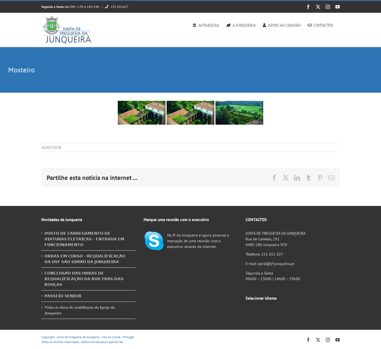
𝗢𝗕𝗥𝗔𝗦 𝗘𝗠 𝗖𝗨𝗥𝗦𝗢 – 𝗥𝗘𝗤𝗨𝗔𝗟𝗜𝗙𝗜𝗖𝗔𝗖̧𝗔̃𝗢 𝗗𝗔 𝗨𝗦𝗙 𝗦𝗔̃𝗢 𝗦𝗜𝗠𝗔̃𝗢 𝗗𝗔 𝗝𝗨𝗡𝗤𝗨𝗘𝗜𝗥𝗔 (85, 259)
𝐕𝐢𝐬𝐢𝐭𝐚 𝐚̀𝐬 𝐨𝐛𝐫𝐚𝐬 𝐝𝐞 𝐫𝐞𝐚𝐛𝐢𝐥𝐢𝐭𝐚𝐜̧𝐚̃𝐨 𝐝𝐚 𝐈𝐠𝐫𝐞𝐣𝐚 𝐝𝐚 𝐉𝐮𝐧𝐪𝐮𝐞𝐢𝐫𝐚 (80, 310)
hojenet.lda (115, 342)
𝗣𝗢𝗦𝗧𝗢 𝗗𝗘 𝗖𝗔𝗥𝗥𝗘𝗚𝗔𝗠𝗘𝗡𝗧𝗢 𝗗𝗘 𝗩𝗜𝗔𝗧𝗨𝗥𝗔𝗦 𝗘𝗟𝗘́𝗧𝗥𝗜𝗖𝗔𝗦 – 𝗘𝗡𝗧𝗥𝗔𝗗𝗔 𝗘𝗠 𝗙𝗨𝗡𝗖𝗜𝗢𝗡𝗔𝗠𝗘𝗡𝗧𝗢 (84, 239)
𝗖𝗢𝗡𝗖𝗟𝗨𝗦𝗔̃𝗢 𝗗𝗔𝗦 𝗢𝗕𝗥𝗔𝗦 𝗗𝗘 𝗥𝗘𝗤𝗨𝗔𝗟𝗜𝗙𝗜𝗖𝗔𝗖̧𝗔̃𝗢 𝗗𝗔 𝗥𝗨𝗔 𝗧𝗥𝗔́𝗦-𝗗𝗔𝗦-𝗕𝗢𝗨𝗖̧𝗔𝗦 (85, 279)
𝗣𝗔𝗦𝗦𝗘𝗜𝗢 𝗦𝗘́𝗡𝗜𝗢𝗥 (63, 295)
